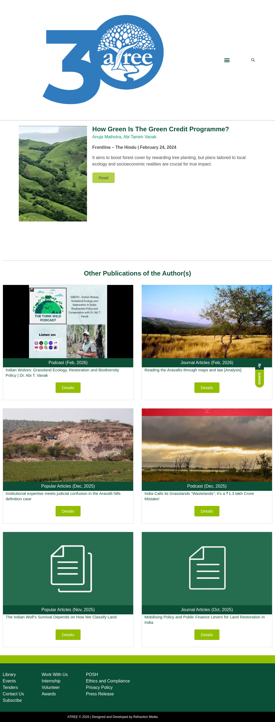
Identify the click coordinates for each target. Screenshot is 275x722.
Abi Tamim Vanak (139, 137)
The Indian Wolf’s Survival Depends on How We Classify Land (61, 617)
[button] (226, 60)
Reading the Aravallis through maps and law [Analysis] (192, 370)
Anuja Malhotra (106, 137)
